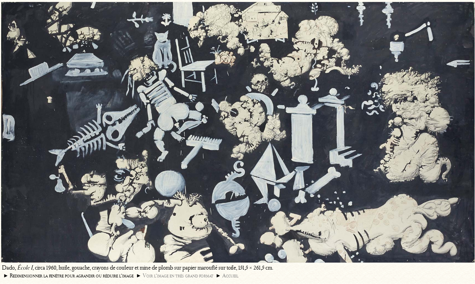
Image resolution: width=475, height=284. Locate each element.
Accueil (230, 275)
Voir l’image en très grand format (178, 275)
